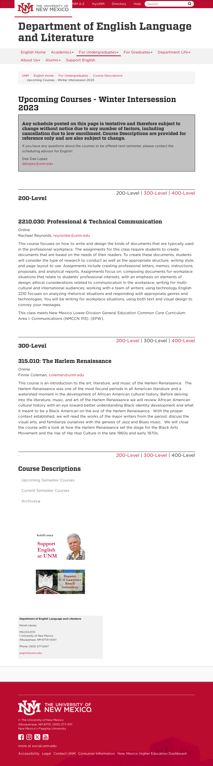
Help (137, 4)
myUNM (98, 4)
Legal (46, 753)
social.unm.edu (44, 746)
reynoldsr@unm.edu (71, 235)
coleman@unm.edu (66, 375)
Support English (80, 60)
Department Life (174, 53)
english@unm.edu (30, 653)
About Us (31, 61)
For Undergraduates (99, 53)
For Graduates (138, 53)
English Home (33, 52)
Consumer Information (96, 753)
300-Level (155, 193)
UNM (25, 75)
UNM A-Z (77, 4)
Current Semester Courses (45, 490)
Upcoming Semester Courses (47, 480)
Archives (29, 501)
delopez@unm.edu (37, 164)
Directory (119, 4)
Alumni (53, 61)
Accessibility (29, 753)
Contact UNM (65, 753)
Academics (62, 53)
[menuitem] (33, 52)
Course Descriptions (108, 75)
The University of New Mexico (43, 8)
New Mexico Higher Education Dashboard (152, 753)
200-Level (127, 340)
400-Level (183, 193)
